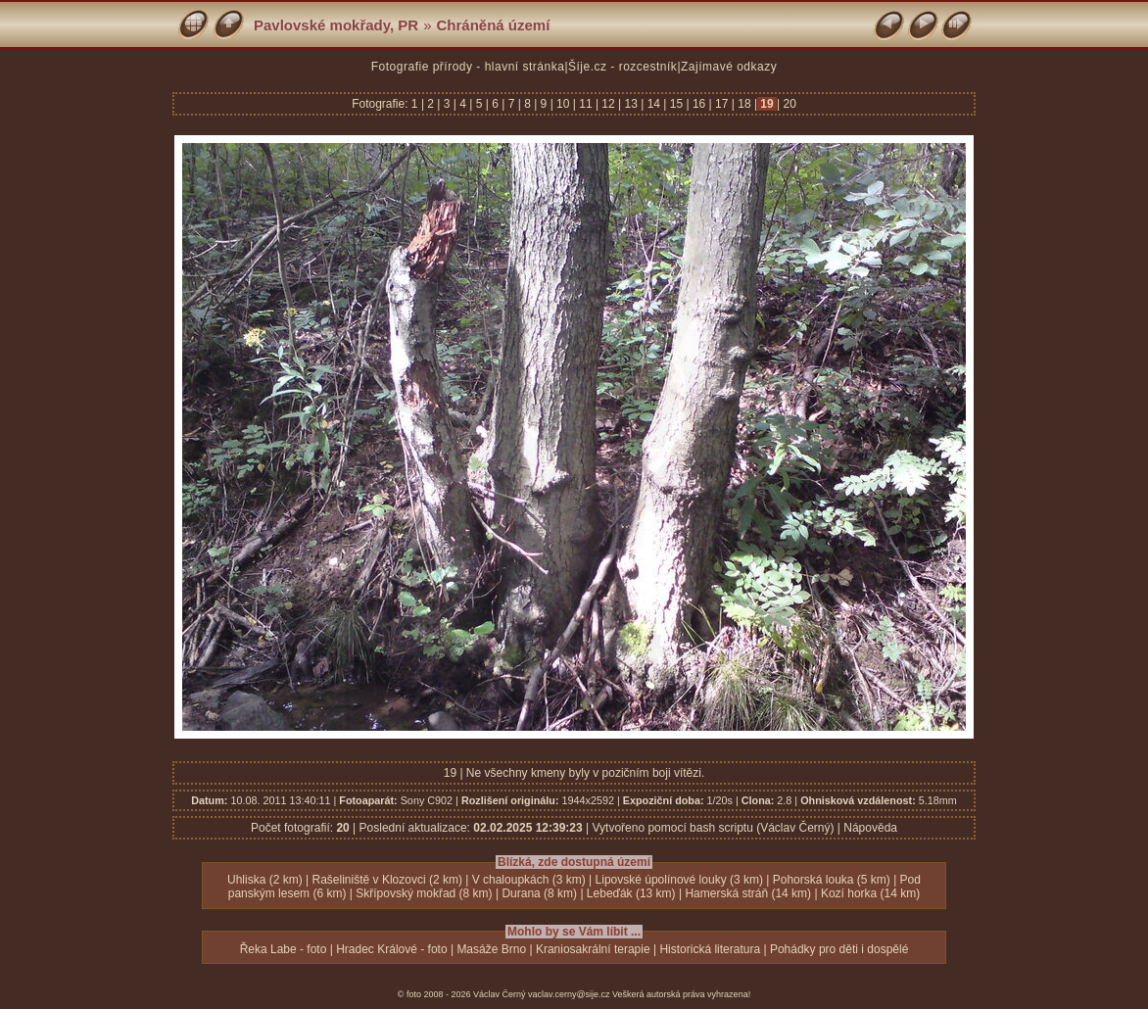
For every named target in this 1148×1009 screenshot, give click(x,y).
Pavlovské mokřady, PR (336, 25)
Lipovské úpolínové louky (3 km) (679, 880)
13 (631, 104)
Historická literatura (709, 949)
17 (722, 104)
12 (608, 104)
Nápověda (870, 828)
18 (744, 104)
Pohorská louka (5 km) (831, 880)
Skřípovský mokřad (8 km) (424, 893)
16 (699, 104)
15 (676, 104)
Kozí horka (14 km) (870, 893)
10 (563, 104)
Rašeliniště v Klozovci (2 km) (387, 880)
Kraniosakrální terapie (593, 949)
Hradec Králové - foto (391, 949)
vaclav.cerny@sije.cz (569, 994)
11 (586, 104)
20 (788, 104)
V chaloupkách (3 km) (529, 880)
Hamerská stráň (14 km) (748, 893)
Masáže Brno (491, 949)
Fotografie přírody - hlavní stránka (468, 66)
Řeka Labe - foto (283, 949)
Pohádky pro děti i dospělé (839, 949)
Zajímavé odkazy (729, 66)
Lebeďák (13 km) (631, 893)
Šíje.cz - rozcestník (622, 66)
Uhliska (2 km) (265, 880)
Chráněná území (493, 25)
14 (653, 104)
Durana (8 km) (539, 893)
